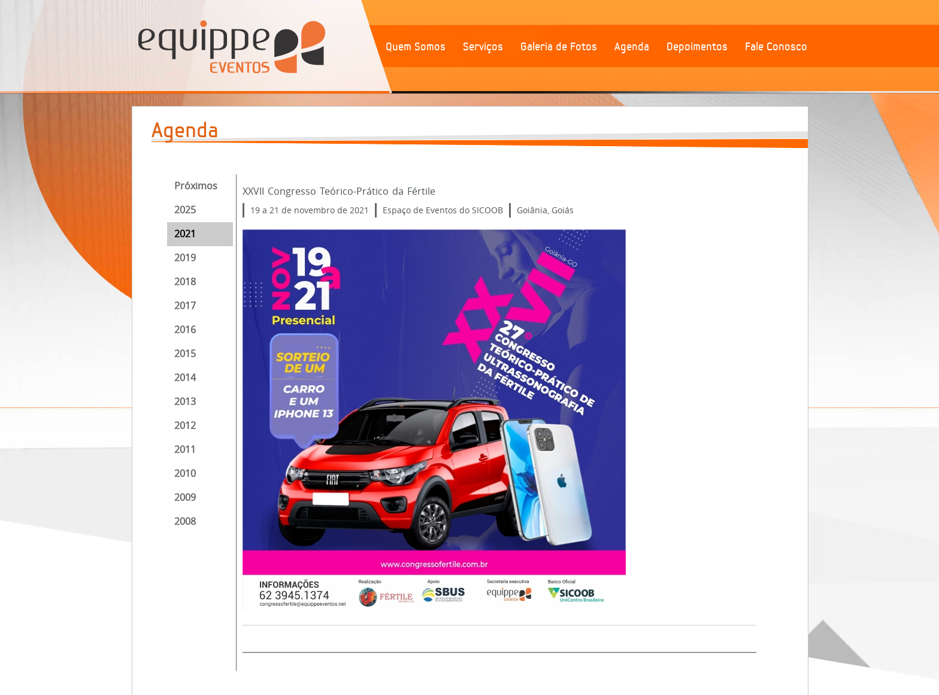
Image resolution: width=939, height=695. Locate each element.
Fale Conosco (776, 46)
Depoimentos (697, 46)
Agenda (631, 46)
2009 (185, 497)
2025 (185, 209)
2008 (185, 521)
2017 (185, 305)
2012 (185, 425)
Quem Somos (416, 46)
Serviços (483, 46)
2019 (185, 257)
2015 (185, 353)
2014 (185, 377)
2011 (185, 449)
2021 (185, 233)
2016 (185, 329)
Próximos (195, 185)
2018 (185, 281)
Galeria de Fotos (558, 46)
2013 (185, 401)
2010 (185, 473)
